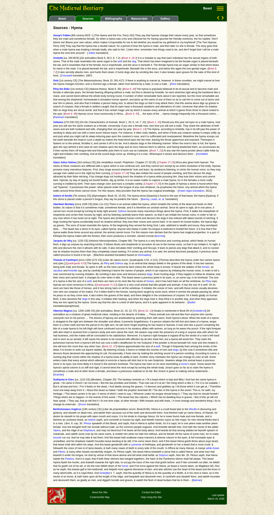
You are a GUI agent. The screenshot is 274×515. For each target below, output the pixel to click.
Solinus (122, 211)
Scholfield (202, 154)
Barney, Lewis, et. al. (153, 199)
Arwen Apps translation (191, 190)
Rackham (59, 117)
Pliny (106, 263)
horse (125, 466)
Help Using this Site (151, 497)
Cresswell (66, 75)
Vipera (56, 430)
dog (134, 61)
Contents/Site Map (100, 497)
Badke (191, 302)
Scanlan (58, 374)
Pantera (69, 458)
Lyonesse (136, 444)
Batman (197, 480)
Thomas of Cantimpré (65, 260)
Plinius (87, 423)
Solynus (163, 455)
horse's (185, 364)
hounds (57, 437)
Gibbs (91, 53)
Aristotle (72, 270)
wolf (120, 61)
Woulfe (193, 409)
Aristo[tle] (104, 473)
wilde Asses (212, 448)
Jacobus (58, 270)
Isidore (92, 419)
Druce (82, 404)
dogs (149, 274)
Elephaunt (89, 430)
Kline (173, 84)
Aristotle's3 (199, 310)
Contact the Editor (151, 492)
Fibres (61, 451)
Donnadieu (144, 255)
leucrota (159, 236)
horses (205, 267)
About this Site (99, 492)
